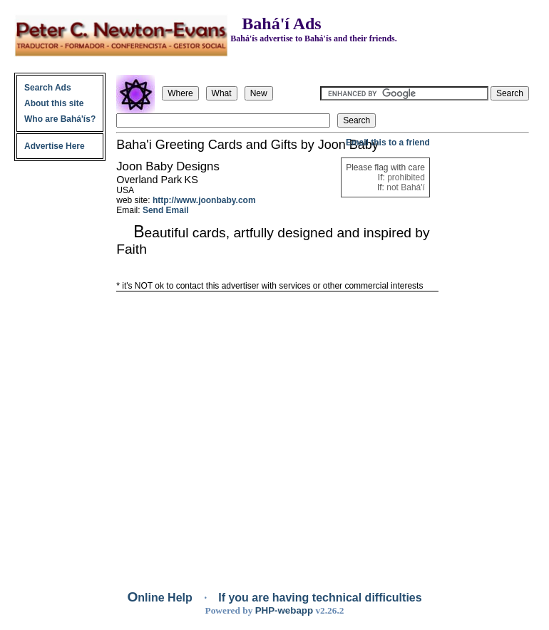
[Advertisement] (485, 351)
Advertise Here (54, 146)
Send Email (166, 210)
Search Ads (47, 88)
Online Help (161, 598)
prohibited (406, 177)
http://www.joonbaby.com (204, 200)
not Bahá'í (405, 187)
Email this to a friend (388, 143)
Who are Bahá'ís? (60, 119)
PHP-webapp (284, 610)
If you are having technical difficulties (319, 598)
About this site (53, 103)
